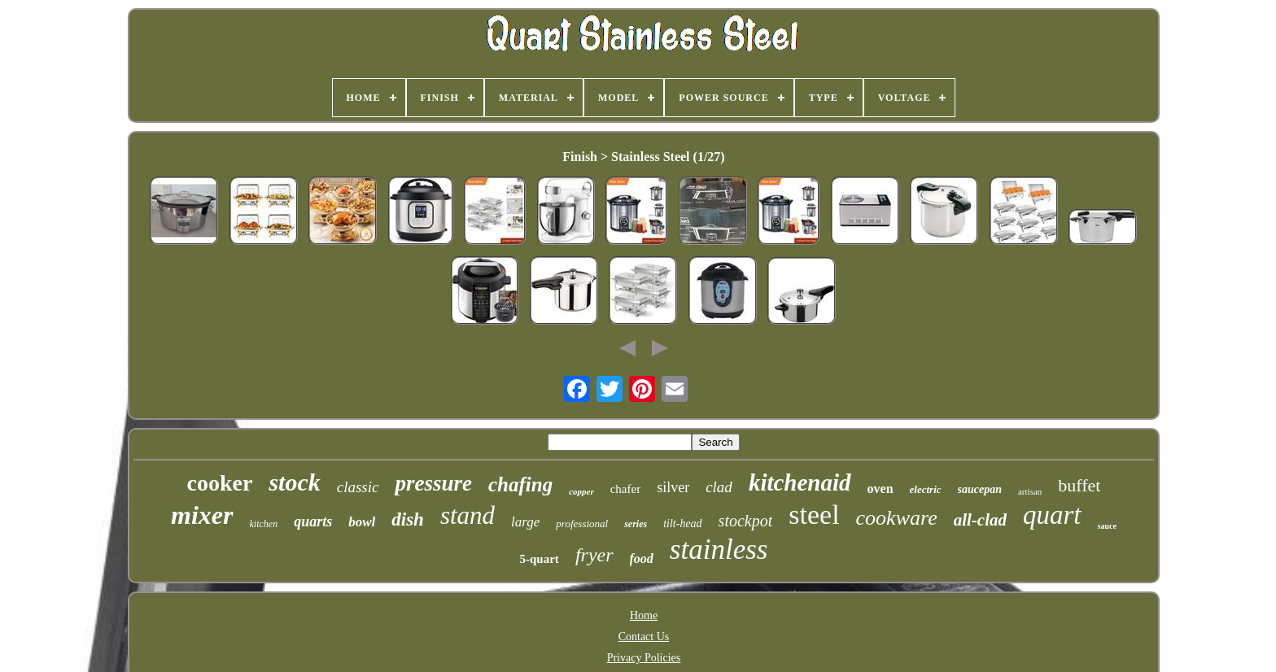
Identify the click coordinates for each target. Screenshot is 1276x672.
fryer (594, 554)
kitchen (264, 524)
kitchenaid (800, 482)
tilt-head (682, 523)
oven (880, 488)
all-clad (980, 520)
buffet (1079, 485)
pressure (433, 483)
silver (673, 487)
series (635, 524)
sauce (1107, 525)
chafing (520, 484)
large (525, 522)
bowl (361, 522)
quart (1052, 515)
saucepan (980, 489)
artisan (1030, 491)
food (641, 558)
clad (719, 486)
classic (358, 486)
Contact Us (644, 637)
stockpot (746, 521)
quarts (313, 521)
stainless (719, 549)
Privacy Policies (644, 658)
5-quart (539, 558)
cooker (220, 482)
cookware (896, 518)
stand (467, 515)
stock (294, 482)
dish (407, 519)
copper (581, 491)
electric (926, 489)
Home (644, 615)
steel (814, 515)
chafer (625, 488)
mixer (202, 515)
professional (582, 523)
